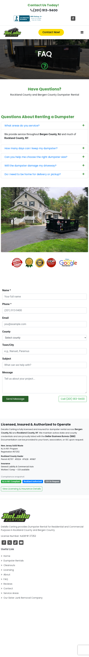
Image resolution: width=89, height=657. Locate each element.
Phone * (6, 304)
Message (7, 372)
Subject (6, 358)
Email (5, 317)
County (6, 331)
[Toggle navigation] (82, 32)
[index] (12, 32)
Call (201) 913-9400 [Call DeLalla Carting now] (73, 399)
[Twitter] (9, 542)
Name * (6, 290)
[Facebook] (73, 18)
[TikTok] (15, 542)
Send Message (15, 399)
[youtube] (21, 542)
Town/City (8, 344)
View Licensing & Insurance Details (21, 488)
